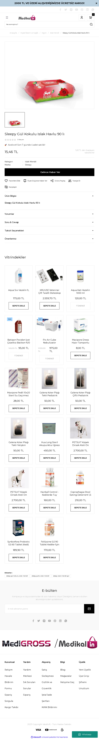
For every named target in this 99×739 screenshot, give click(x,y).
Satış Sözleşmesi (48, 672)
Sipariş (26, 694)
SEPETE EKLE (18, 306)
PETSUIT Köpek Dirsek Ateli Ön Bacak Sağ (18, 493)
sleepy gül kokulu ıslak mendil (17, 576)
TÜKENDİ (80, 306)
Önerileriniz (10, 238)
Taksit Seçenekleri (14, 230)
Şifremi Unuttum (84, 685)
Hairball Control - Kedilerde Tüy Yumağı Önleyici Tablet (49, 493)
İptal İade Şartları (47, 697)
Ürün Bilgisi (10, 196)
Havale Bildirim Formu (9, 682)
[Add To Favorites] (12, 180)
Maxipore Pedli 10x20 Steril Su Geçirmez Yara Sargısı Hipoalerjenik (18, 394)
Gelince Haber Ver (50, 172)
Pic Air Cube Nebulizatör (49, 341)
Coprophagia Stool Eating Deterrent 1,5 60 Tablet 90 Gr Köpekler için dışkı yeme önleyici (80, 493)
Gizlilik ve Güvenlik (47, 685)
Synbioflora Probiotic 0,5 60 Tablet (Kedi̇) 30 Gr (18, 543)
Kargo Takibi (11, 707)
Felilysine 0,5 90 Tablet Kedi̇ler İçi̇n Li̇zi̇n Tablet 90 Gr (49, 543)
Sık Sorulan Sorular (29, 685)
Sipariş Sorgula (9, 697)
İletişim (9, 669)
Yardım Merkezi (27, 672)
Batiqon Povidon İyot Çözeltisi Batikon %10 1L (18, 341)
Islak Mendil (30, 161)
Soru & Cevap (12, 222)
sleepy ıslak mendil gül (61, 576)
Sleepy (28, 165)
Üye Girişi (84, 676)
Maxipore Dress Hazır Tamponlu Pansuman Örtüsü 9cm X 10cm (80, 341)
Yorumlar (9, 214)
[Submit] (89, 608)
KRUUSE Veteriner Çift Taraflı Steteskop (49, 291)
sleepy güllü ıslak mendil (40, 576)
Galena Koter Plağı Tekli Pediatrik (50, 394)
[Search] (49, 24)
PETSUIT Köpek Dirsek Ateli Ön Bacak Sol (80, 444)
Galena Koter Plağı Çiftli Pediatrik (80, 394)
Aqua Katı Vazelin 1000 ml (80, 291)
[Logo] (27, 17)
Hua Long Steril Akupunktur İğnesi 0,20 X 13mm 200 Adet (49, 444)
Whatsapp (84, 734)
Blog (62, 669)
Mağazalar (66, 676)
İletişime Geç (67, 682)
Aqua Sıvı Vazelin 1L (18, 290)
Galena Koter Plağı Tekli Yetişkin (19, 443)
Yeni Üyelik (85, 669)
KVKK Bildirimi (49, 707)
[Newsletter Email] (49, 608)
